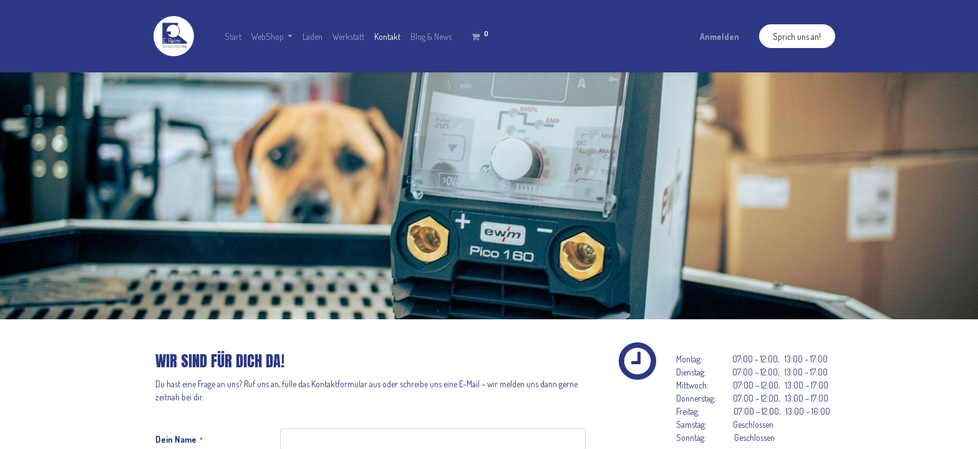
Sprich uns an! (797, 36)
